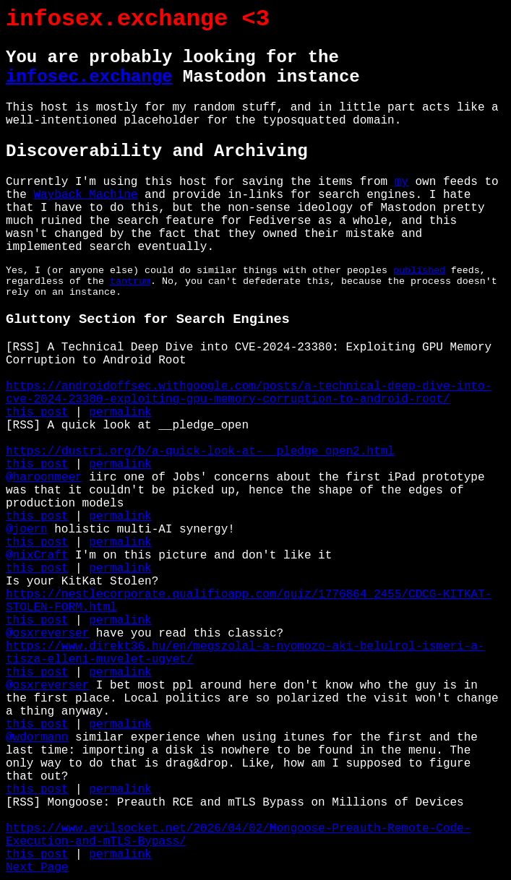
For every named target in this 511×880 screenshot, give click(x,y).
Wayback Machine (85, 195)
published (419, 270)
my (401, 182)
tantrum (130, 281)
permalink (120, 412)
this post (37, 412)
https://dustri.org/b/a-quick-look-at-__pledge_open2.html (200, 451)
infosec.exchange (89, 77)
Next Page (37, 867)
